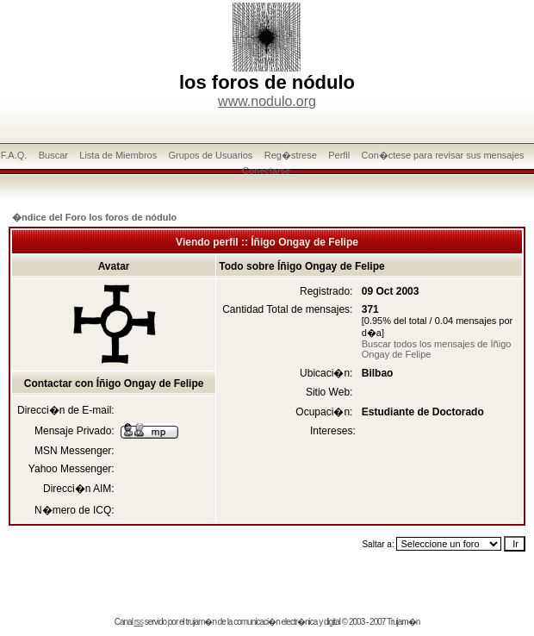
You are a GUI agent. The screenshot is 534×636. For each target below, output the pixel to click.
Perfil (339, 155)
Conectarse (266, 170)
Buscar (53, 155)
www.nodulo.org (267, 101)
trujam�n (201, 622)
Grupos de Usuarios (211, 155)
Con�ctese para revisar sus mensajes (443, 155)
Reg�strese (290, 155)
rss (138, 622)
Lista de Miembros (118, 155)
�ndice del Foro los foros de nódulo (94, 217)
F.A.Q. (14, 155)
